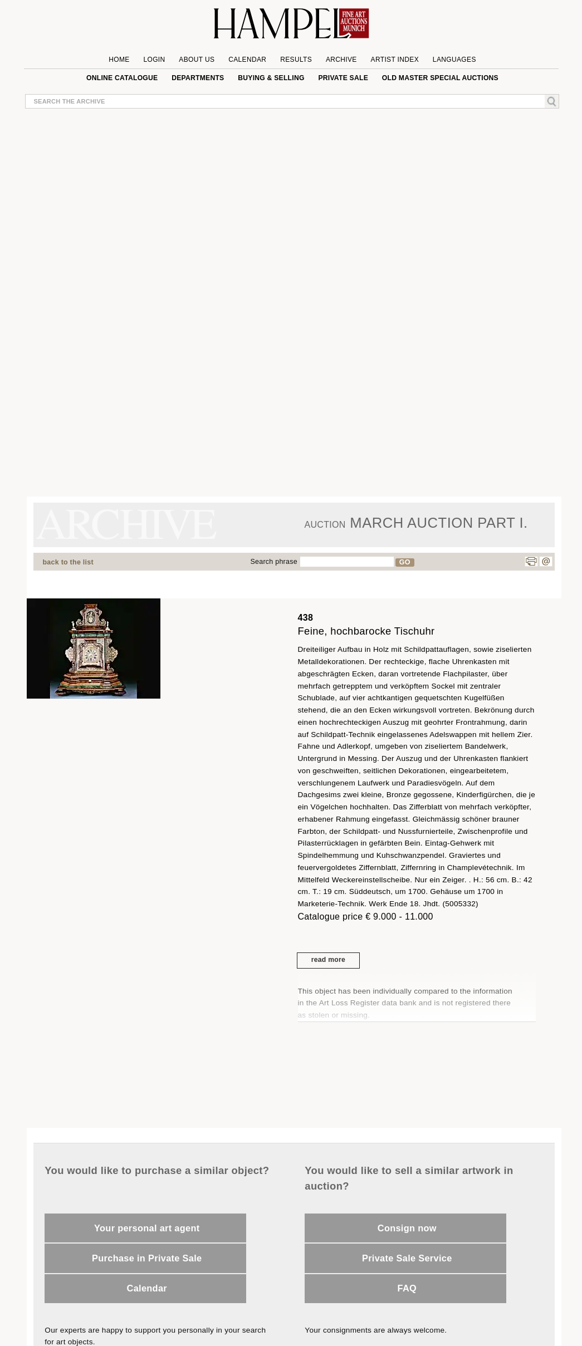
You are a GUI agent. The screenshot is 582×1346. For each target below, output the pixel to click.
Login (154, 59)
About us (196, 59)
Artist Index (395, 59)
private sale (343, 78)
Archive (341, 59)
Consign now (407, 1228)
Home (119, 59)
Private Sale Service (407, 1258)
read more (328, 960)
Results (296, 59)
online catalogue (122, 78)
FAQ (407, 1288)
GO (404, 562)
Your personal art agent (146, 1228)
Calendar (247, 59)
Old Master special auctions (440, 78)
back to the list (68, 562)
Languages (454, 59)
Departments (198, 78)
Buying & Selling (271, 78)
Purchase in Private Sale (147, 1258)
